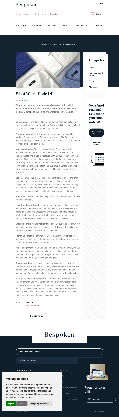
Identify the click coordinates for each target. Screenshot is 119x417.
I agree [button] (11, 404)
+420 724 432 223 (23, 370)
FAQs (62, 376)
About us (66, 25)
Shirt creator (37, 25)
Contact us (98, 25)
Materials (93, 87)
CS (97, 4)
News (91, 68)
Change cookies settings (70, 399)
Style (91, 81)
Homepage (21, 25)
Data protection (66, 393)
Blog (55, 44)
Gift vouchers (82, 25)
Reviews (52, 25)
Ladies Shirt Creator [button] (96, 143)
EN (101, 4)
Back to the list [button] (36, 316)
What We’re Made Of (69, 44)
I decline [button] (22, 404)
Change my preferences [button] (39, 404)
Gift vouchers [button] (94, 399)
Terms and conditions (68, 388)
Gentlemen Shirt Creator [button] (97, 132)
